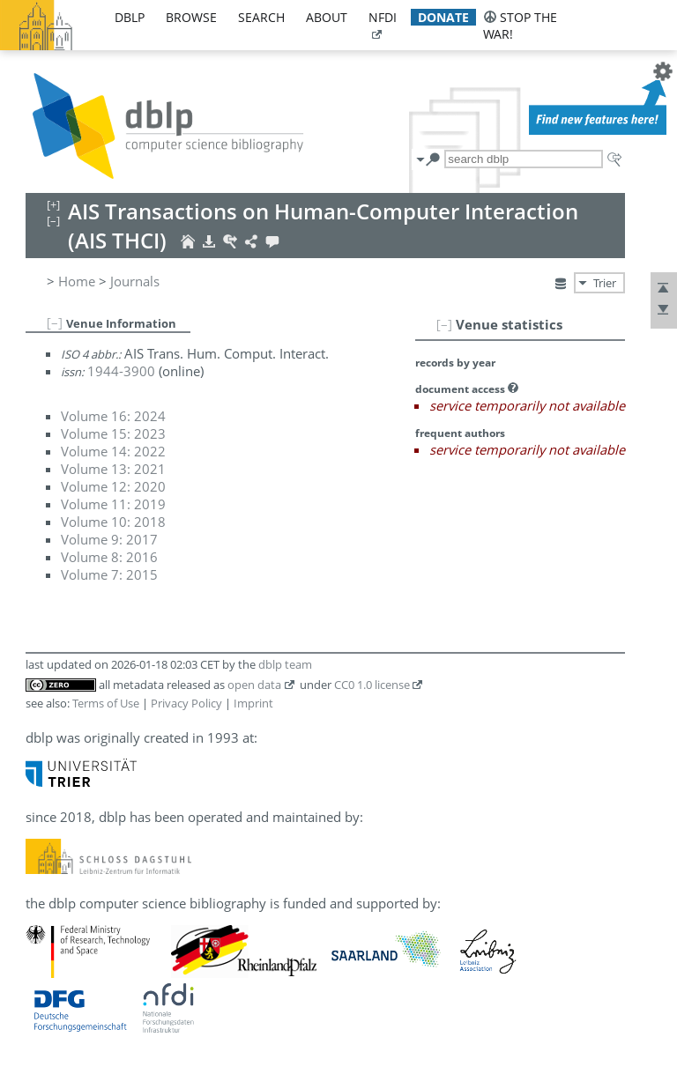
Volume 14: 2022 (113, 451)
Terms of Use (105, 703)
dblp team (285, 664)
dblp (130, 17)
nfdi (382, 17)
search (261, 17)
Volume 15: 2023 (113, 433)
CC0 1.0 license (372, 685)
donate (443, 17)
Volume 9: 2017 (109, 539)
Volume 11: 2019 (113, 504)
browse (191, 17)
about (326, 17)
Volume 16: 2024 (113, 416)
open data (254, 685)
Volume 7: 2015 (109, 574)
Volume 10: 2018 (113, 521)
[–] (444, 324)
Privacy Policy (186, 703)
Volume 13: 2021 (113, 469)
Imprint (253, 703)
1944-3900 (121, 371)
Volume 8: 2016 (109, 557)
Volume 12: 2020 (113, 486)
